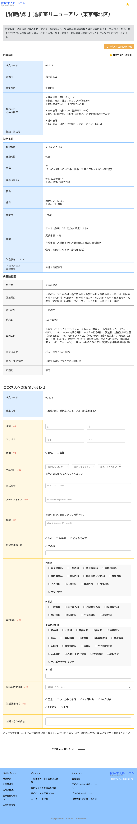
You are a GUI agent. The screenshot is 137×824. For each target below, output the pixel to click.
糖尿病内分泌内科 (95, 576)
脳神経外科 (113, 607)
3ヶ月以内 (88, 699)
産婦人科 (83, 630)
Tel (50, 538)
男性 (50, 452)
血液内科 (88, 584)
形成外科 (107, 615)
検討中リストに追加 (121, 55)
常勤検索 (7, 778)
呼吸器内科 (57, 576)
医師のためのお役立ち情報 (43, 787)
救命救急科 (71, 646)
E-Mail (62, 538)
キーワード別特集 (39, 799)
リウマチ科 (57, 591)
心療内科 (72, 584)
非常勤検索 (8, 784)
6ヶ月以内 (106, 699)
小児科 (68, 630)
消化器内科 (92, 568)
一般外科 (55, 607)
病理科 (87, 646)
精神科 (54, 630)
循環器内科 (111, 568)
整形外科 (55, 615)
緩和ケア (114, 653)
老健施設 (97, 653)
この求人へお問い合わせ (119, 46)
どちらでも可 (80, 538)
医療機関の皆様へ (10, 797)
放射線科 (118, 638)
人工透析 (55, 653)
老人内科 (55, 584)
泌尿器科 (114, 630)
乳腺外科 (72, 615)
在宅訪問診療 (105, 646)
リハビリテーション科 (62, 661)
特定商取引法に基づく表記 (84, 799)
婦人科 (98, 630)
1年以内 (52, 707)
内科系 (48, 562)
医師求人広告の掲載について (84, 786)
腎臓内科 (74, 576)
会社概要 (76, 778)
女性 (62, 452)
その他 (51, 546)
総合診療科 (57, 568)
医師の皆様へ (9, 790)
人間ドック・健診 (76, 653)
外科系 (48, 601)
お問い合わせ (9, 804)
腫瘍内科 (104, 584)
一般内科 (74, 568)
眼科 (53, 638)
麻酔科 (54, 646)
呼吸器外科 (89, 615)
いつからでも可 (68, 699)
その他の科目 (52, 625)
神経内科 (116, 576)
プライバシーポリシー (82, 793)
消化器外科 (73, 607)
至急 (50, 699)
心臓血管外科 (93, 607)
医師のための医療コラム (42, 793)
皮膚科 (84, 638)
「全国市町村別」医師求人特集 (44, 780)
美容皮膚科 (101, 638)
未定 (65, 707)
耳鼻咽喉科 (68, 638)
